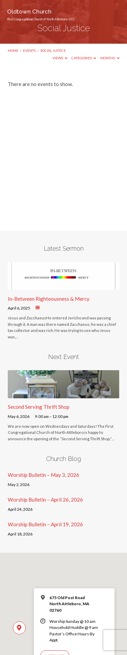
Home (13, 50)
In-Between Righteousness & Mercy (48, 299)
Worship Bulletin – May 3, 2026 (43, 475)
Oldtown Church (41, 14)
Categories (84, 58)
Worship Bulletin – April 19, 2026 (45, 524)
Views (60, 58)
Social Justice (53, 50)
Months (110, 58)
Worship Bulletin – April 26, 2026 (45, 499)
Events (29, 50)
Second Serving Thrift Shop (38, 407)
